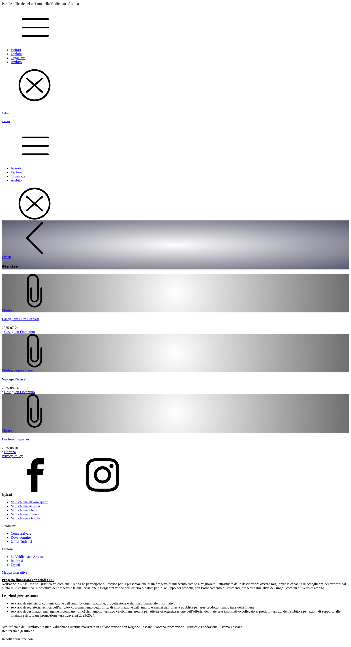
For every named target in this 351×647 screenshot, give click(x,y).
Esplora (16, 54)
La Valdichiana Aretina (27, 557)
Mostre (7, 310)
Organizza (18, 58)
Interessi (17, 561)
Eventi (15, 565)
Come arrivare (21, 533)
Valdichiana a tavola (25, 518)
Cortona (10, 452)
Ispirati (16, 50)
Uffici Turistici (21, 541)
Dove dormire (21, 537)
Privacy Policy (12, 456)
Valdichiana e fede (24, 510)
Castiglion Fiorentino (19, 332)
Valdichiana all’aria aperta (29, 502)
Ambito (16, 62)
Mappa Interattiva (14, 572)
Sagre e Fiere (23, 370)
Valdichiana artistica (25, 506)
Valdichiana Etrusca (25, 514)
